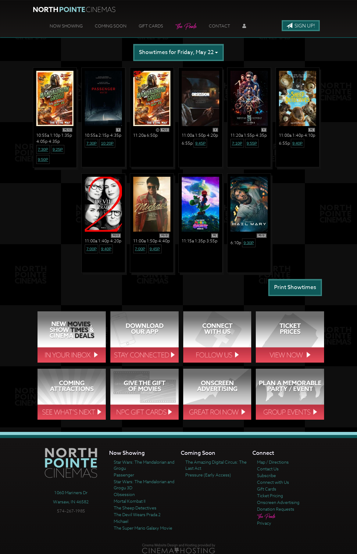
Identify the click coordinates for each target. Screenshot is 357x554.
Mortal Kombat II (129, 501)
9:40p (297, 143)
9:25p (57, 149)
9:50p (43, 159)
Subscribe (266, 475)
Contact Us (268, 469)
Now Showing (66, 26)
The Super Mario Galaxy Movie (143, 528)
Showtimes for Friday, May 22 (178, 52)
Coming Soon (111, 26)
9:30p (249, 243)
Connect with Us (273, 482)
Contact (219, 26)
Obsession (124, 494)
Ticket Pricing (270, 495)
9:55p (252, 143)
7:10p (237, 143)
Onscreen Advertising (278, 502)
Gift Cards (151, 26)
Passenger (124, 475)
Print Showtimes (295, 287)
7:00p (91, 249)
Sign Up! (300, 26)
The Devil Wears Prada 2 (137, 514)
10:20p (107, 143)
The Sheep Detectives (135, 508)
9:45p (200, 143)
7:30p (43, 149)
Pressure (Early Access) (208, 475)
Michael (121, 521)
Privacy (264, 523)
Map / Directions (273, 462)
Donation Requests (275, 509)
